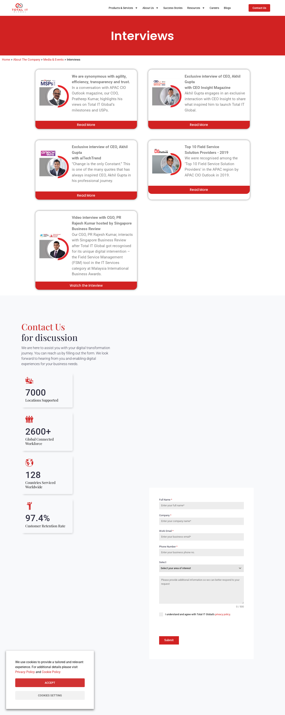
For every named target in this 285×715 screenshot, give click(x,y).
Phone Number (168, 547)
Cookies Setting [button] (50, 695)
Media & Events (53, 59)
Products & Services (123, 8)
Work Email (166, 531)
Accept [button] (50, 682)
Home (6, 59)
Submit (169, 640)
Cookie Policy (51, 672)
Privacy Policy (25, 672)
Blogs (227, 8)
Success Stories (172, 8)
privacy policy (222, 614)
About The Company (26, 59)
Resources (196, 8)
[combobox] (201, 568)
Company (165, 515)
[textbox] (197, 568)
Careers (214, 8)
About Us (150, 8)
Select (162, 562)
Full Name (165, 500)
